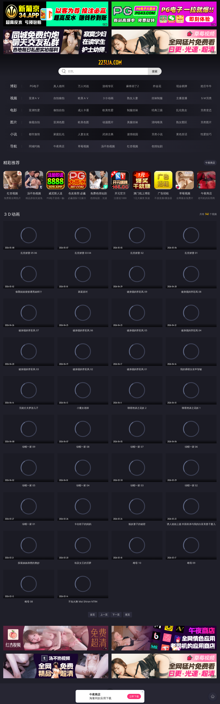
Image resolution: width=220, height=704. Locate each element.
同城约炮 (34, 146)
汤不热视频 (108, 146)
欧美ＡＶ (83, 98)
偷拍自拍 (58, 110)
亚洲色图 (58, 122)
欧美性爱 (107, 110)
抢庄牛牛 (206, 86)
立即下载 (134, 696)
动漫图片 (107, 122)
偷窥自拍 (34, 122)
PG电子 (34, 86)
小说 (13, 134)
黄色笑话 (181, 134)
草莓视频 (83, 146)
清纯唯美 (157, 122)
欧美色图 (83, 122)
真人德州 (58, 86)
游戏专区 (107, 86)
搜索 (154, 71)
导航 (13, 146)
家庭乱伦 (58, 134)
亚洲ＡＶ (34, 98)
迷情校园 (132, 134)
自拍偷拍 (58, 98)
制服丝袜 (132, 110)
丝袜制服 (157, 98)
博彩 (13, 86)
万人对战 (83, 86)
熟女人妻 (132, 98)
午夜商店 (58, 146)
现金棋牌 (181, 86)
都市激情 (34, 134)
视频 (13, 98)
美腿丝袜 (132, 122)
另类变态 (206, 110)
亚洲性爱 (34, 110)
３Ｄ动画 (107, 98)
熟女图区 (181, 122)
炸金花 (157, 86)
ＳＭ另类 (206, 98)
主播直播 (181, 98)
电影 (13, 110)
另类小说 (157, 134)
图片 (13, 122)
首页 (92, 614)
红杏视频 (132, 146)
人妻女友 (83, 134)
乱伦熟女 (181, 110)
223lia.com (110, 62)
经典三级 (157, 110)
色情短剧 (157, 146)
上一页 (104, 614)
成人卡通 (83, 110)
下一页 (116, 614)
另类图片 (206, 122)
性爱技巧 (206, 134)
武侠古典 (107, 134)
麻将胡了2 (132, 86)
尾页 (127, 614)
